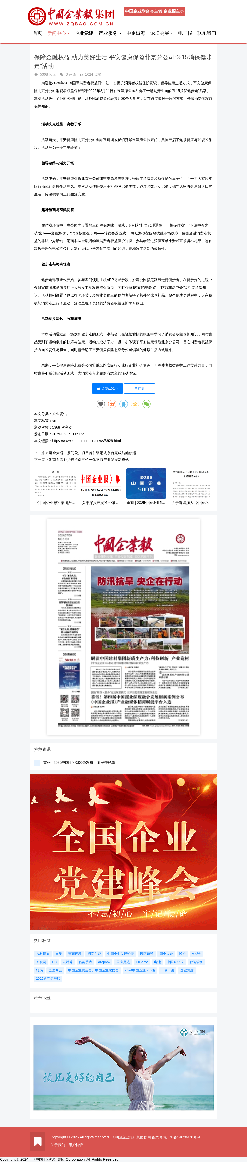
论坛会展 (161, 33)
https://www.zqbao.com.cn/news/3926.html (86, 441)
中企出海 (135, 33)
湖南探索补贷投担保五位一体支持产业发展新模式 (89, 460)
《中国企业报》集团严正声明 (55, 503)
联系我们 (206, 33)
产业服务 (110, 33)
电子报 (185, 33)
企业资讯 (59, 414)
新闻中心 (58, 33)
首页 (37, 33)
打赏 (139, 388)
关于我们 (58, 1145)
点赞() (107, 388)
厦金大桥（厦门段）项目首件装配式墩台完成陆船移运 (92, 453)
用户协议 (76, 1145)
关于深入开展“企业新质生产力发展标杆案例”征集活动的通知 (101, 503)
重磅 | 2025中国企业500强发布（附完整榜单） (146, 503)
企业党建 (84, 33)
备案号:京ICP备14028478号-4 (176, 1137)
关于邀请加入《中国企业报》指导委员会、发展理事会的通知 (192, 503)
